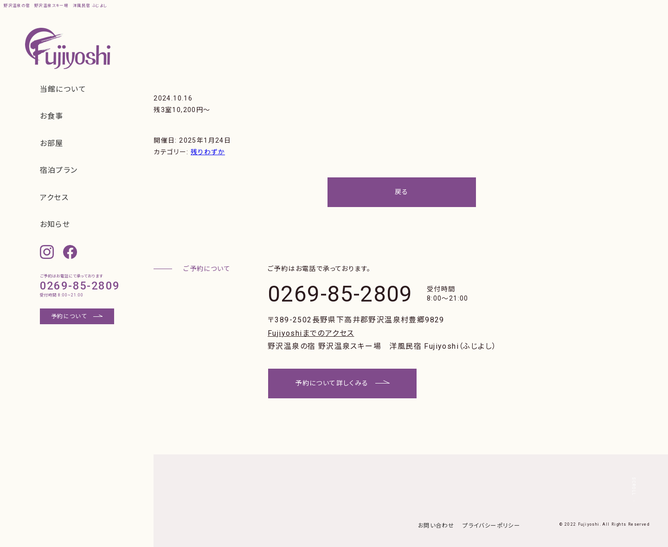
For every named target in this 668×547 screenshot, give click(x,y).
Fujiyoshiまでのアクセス (311, 333)
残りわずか (208, 152)
